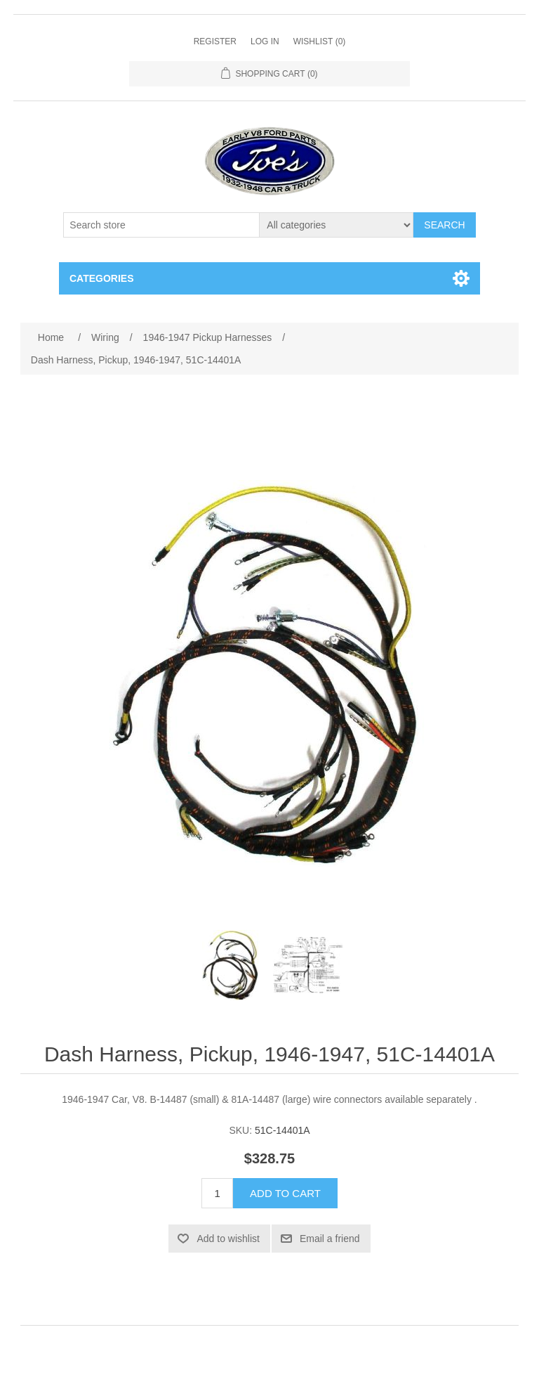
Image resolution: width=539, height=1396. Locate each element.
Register (215, 41)
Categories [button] (101, 278)
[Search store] (161, 225)
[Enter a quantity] (217, 1193)
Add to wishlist (228, 1238)
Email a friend (330, 1238)
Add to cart (285, 1193)
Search (444, 225)
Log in (265, 41)
